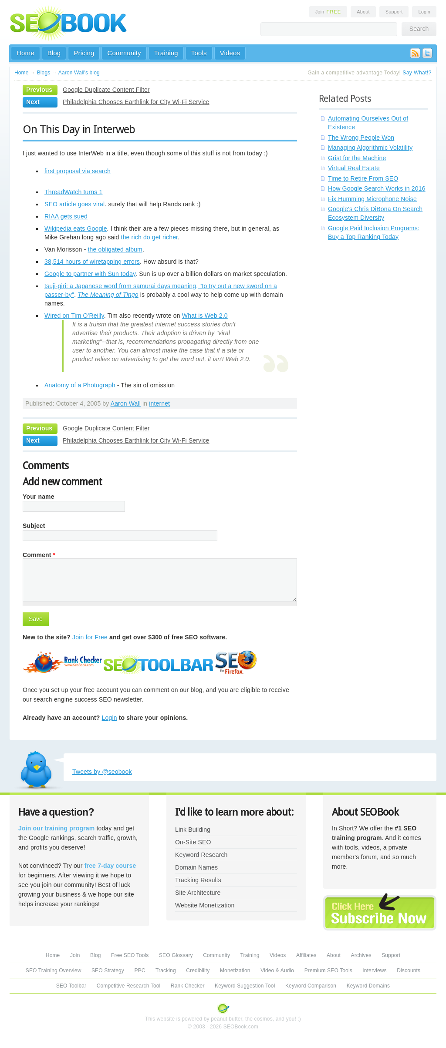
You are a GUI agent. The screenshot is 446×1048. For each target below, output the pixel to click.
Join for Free (90, 637)
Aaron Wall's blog (79, 73)
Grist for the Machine (357, 158)
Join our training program (56, 828)
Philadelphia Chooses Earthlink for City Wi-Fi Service (136, 101)
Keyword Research (201, 854)
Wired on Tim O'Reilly (74, 315)
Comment (39, 554)
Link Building (192, 829)
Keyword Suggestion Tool (245, 986)
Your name (38, 496)
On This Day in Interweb (79, 129)
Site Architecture (197, 892)
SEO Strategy (107, 970)
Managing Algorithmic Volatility (370, 147)
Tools (199, 53)
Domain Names (196, 867)
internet (159, 403)
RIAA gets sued (66, 216)
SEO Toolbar (71, 986)
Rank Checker (188, 986)
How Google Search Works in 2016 (377, 188)
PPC (139, 970)
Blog (54, 53)
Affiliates (306, 955)
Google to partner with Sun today (89, 273)
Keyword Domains (368, 986)
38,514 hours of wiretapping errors (92, 261)
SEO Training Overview (53, 970)
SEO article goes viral (74, 204)
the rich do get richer (149, 237)
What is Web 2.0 (205, 315)
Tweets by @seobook (102, 771)
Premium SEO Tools (328, 970)
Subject (34, 525)
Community (124, 53)
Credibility (197, 970)
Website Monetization (204, 905)
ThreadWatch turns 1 (73, 191)
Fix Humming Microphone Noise (372, 198)
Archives (361, 955)
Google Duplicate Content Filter (106, 89)
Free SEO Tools (130, 955)
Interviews (374, 970)
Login (424, 11)
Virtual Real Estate (354, 168)
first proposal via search (77, 171)
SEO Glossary (176, 955)
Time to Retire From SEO (363, 178)
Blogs (44, 73)
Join (328, 11)
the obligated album (115, 249)
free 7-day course (110, 865)
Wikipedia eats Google (75, 228)
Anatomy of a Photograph (79, 385)
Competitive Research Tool (129, 986)
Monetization (235, 970)
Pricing (84, 53)
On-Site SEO (193, 842)
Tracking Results (198, 880)
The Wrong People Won (361, 137)
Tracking (165, 970)
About (363, 11)
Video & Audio (277, 970)
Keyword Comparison (310, 986)
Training (166, 53)
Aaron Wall (126, 403)
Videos (230, 53)
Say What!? (417, 73)
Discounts (408, 970)
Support (394, 11)
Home (25, 53)
